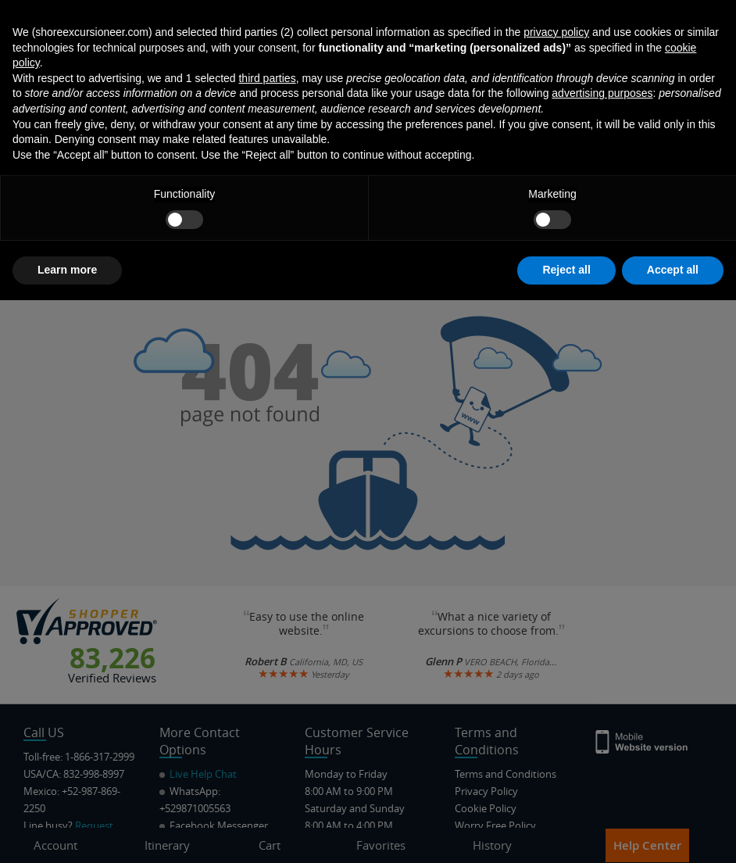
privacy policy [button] (556, 595)
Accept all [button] (672, 832)
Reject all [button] (566, 832)
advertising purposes (602, 656)
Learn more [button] (67, 832)
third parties (266, 641)
